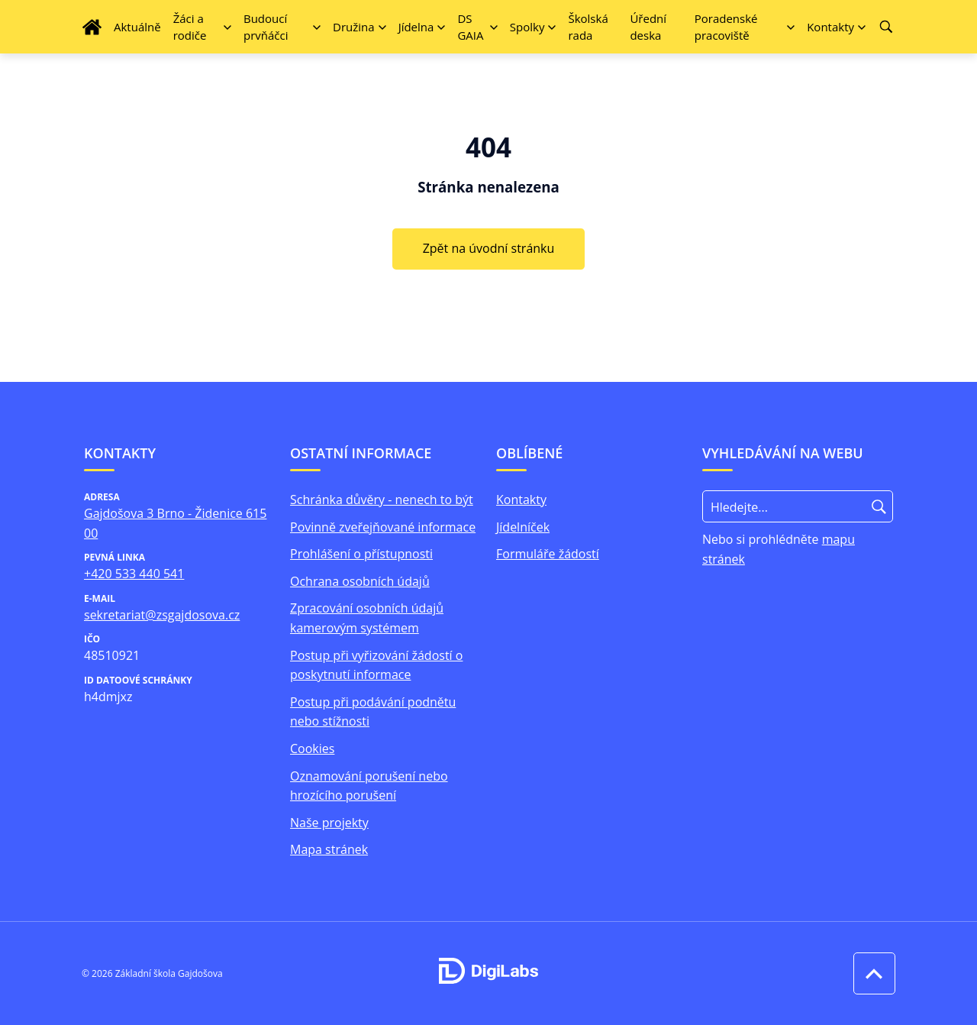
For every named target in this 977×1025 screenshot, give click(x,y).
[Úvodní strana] (92, 27)
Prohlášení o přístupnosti (361, 553)
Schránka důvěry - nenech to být (381, 499)
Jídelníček (523, 527)
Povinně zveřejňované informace (383, 527)
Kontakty (521, 499)
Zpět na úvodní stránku (489, 248)
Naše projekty (329, 822)
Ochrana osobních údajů (360, 581)
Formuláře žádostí (547, 553)
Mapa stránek (329, 849)
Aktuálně (137, 26)
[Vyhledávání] (886, 27)
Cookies (312, 748)
